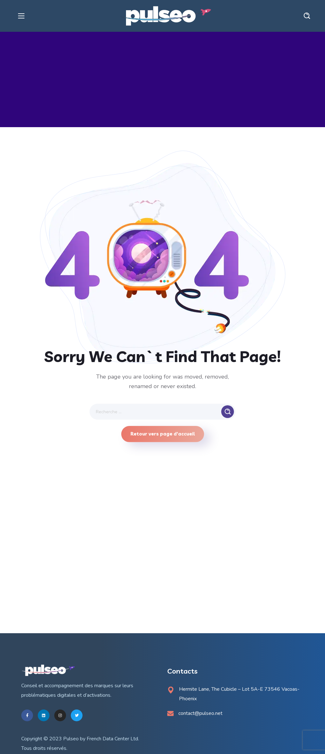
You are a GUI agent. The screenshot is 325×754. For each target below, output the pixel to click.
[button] (307, 16)
